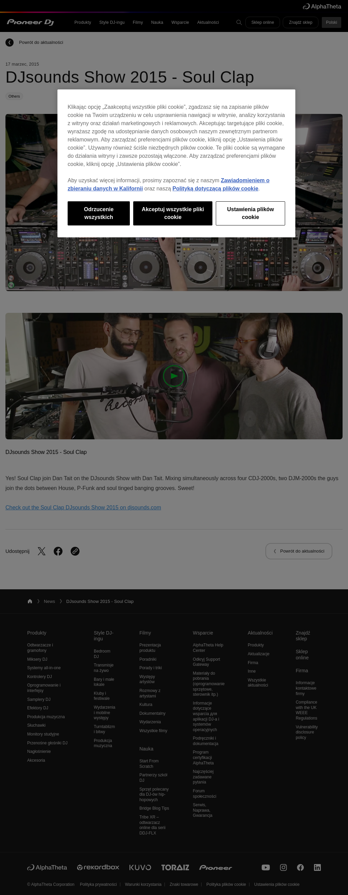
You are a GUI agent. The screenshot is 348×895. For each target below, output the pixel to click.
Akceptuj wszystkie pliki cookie (173, 213)
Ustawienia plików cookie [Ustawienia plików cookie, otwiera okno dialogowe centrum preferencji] (250, 213)
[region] (176, 163)
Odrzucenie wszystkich (99, 213)
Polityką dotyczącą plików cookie (216, 188)
